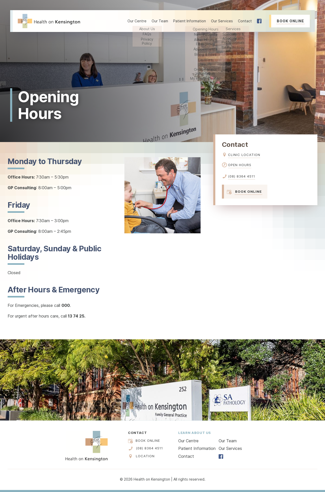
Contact (245, 21)
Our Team (160, 21)
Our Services (230, 448)
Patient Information (197, 448)
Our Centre (188, 440)
